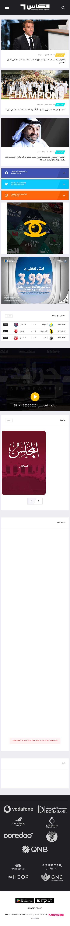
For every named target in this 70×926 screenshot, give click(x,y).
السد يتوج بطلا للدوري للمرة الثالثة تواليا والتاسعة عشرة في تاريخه (35, 110)
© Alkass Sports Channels (26, 915)
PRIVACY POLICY (35, 908)
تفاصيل (8, 315)
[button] (3, 379)
